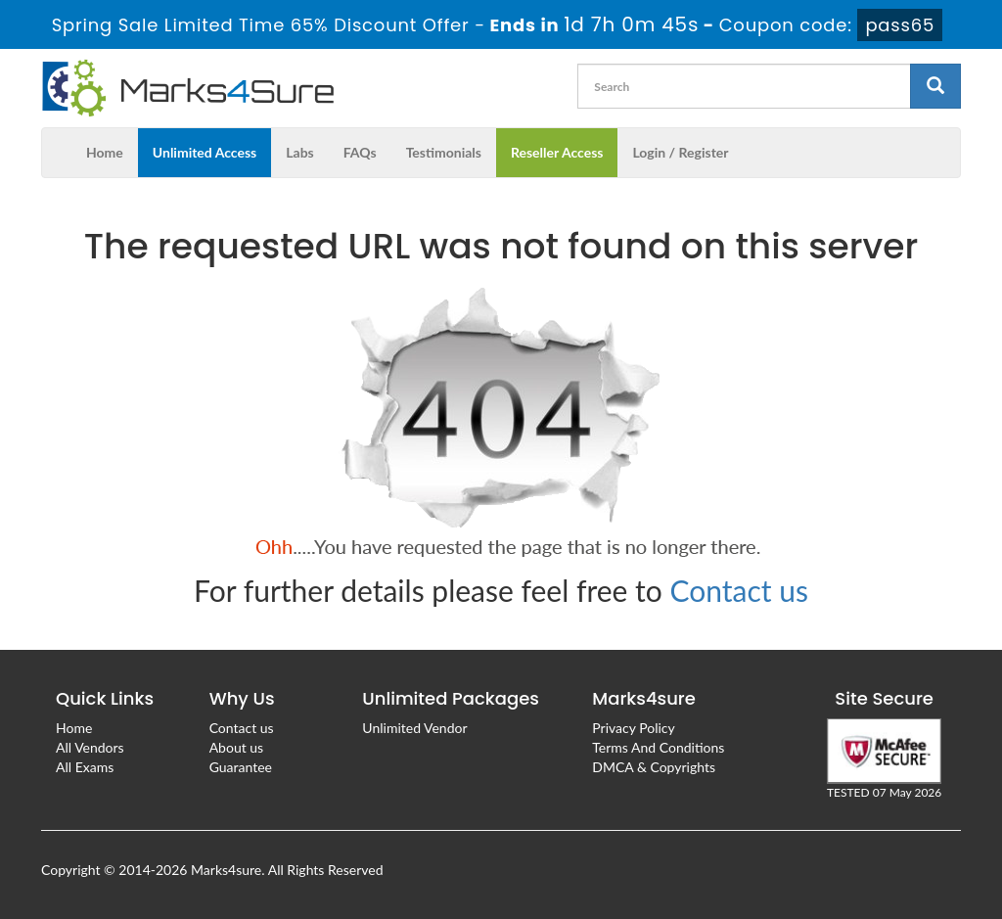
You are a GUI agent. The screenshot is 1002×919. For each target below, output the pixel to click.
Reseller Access (557, 152)
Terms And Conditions (658, 747)
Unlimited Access (204, 152)
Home (104, 152)
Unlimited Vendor (414, 727)
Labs (299, 152)
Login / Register (680, 152)
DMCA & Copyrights (653, 766)
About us (236, 747)
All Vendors (90, 747)
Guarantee (240, 766)
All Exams (85, 766)
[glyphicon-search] (935, 86)
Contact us (739, 590)
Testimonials (443, 152)
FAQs (360, 152)
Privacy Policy (633, 727)
